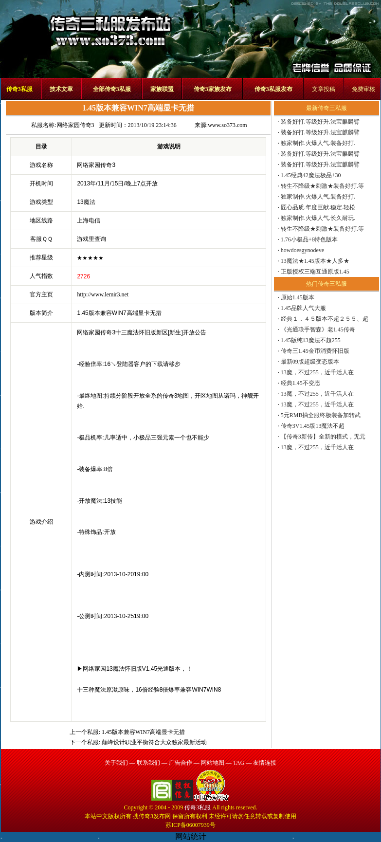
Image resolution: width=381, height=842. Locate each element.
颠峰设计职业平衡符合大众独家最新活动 (154, 742)
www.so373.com (227, 125)
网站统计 (190, 836)
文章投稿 (323, 89)
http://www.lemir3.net (102, 294)
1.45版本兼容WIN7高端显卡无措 (143, 732)
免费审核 (363, 89)
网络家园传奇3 (75, 125)
